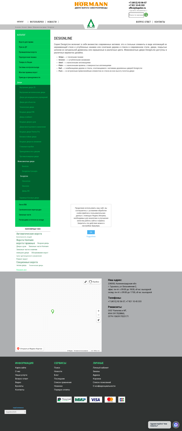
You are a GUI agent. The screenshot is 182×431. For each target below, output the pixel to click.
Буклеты (19, 386)
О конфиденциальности (104, 386)
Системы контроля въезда (29, 67)
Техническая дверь (36, 265)
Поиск (57, 368)
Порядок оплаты (62, 390)
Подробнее (91, 236)
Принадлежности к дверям (30, 151)
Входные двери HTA (27, 112)
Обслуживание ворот (39, 253)
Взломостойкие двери (28, 137)
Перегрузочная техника (27, 57)
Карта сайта (20, 368)
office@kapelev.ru (137, 8)
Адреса (96, 375)
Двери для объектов (27, 102)
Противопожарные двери (29, 156)
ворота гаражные (25, 243)
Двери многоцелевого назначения (33, 127)
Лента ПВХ (23, 205)
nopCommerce (18, 408)
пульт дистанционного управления (29, 256)
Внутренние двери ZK (27, 87)
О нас (17, 371)
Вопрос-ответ (143, 21)
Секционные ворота (27, 262)
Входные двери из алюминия (30, 142)
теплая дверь (21, 265)
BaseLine (25, 166)
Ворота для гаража (26, 42)
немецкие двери (22, 253)
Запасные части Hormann (39, 246)
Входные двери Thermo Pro (30, 132)
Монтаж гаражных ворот (28, 72)
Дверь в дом (21, 246)
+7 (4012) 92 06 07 (116, 301)
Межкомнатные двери (39, 27)
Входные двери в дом (28, 122)
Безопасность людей (24, 237)
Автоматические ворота (29, 233)
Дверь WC (26, 191)
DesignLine (24, 176)
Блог (56, 375)
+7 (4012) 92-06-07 (137, 2)
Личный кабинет (101, 368)
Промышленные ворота (28, 52)
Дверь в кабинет (26, 117)
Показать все (21, 270)
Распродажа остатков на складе (31, 220)
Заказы (96, 371)
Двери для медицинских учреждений (34, 97)
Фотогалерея (37, 21)
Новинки (58, 386)
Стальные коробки (27, 147)
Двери (30, 27)
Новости (51, 21)
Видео (18, 382)
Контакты (160, 21)
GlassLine (25, 186)
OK (91, 232)
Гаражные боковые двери (29, 198)
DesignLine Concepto (29, 171)
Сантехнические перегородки (30, 210)
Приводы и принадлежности (29, 77)
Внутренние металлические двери (32, 92)
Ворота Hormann (24, 240)
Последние (59, 379)
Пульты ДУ (23, 47)
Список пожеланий (102, 382)
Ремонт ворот (22, 259)
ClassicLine (26, 181)
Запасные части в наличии (26, 249)
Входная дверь (43, 243)
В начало (18, 27)
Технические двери (27, 107)
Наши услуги (21, 375)
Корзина (97, 379)
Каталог (20, 22)
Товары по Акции (25, 62)
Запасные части (25, 215)
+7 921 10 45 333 (136, 5)
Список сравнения (62, 382)
